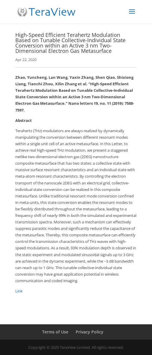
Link (19, 291)
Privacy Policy (89, 332)
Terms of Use (55, 332)
